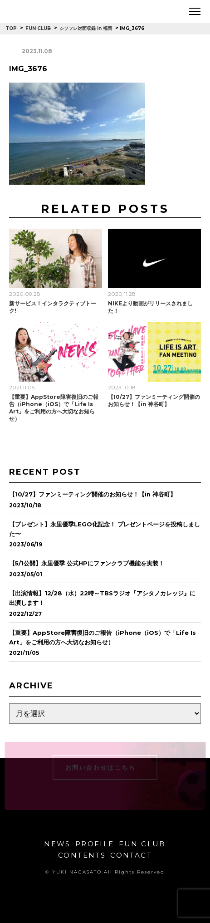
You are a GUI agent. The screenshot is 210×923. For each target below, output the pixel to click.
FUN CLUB (142, 843)
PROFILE (94, 843)
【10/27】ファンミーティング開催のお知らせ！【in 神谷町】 (154, 400)
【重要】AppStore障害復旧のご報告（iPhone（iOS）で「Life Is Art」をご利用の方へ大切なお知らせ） (53, 407)
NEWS (57, 843)
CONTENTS (82, 855)
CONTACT (131, 855)
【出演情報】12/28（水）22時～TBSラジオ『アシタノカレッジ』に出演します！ (102, 597)
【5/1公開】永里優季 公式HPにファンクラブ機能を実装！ (86, 563)
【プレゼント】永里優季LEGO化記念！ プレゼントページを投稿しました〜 (104, 528)
